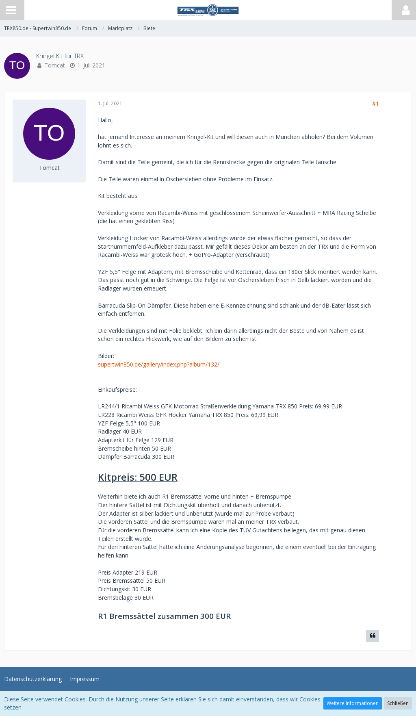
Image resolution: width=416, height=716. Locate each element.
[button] (11, 10)
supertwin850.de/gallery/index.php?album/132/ (158, 364)
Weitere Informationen (353, 703)
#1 (375, 103)
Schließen (398, 703)
